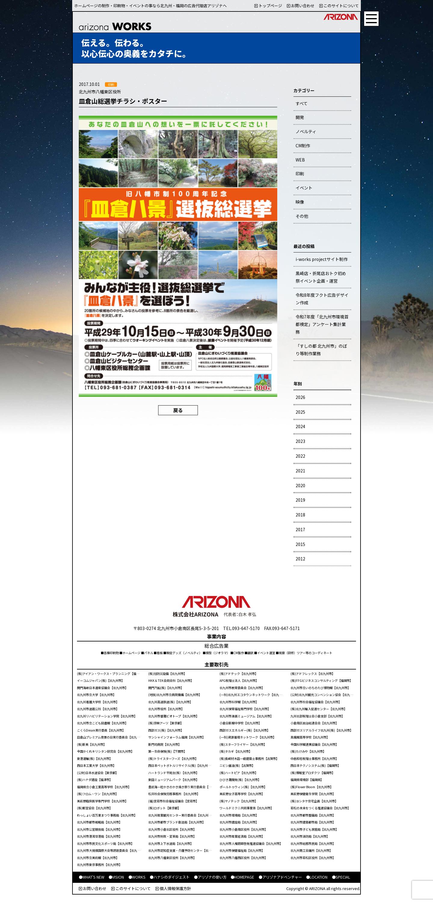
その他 (302, 216)
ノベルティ (306, 131)
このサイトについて (339, 5)
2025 (300, 412)
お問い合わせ (301, 5)
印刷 (300, 174)
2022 (300, 456)
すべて (302, 103)
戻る (178, 410)
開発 (300, 117)
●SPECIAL (341, 877)
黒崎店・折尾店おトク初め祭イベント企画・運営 (321, 277)
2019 (300, 500)
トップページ (268, 5)
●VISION (116, 877)
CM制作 (303, 146)
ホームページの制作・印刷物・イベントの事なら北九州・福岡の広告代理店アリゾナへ (150, 5)
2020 (300, 485)
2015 (300, 544)
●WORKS (137, 877)
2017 (300, 529)
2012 (300, 559)
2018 (300, 515)
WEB (300, 160)
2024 (300, 426)
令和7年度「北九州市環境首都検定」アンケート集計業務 (322, 324)
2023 (300, 441)
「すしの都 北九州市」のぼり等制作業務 (321, 349)
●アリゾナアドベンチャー (280, 877)
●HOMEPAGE (242, 877)
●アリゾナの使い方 (210, 877)
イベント (304, 188)
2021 (300, 471)
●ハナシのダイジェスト (169, 877)
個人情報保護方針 (173, 888)
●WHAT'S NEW (91, 877)
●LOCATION (316, 877)
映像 (300, 202)
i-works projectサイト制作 (322, 259)
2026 (300, 397)
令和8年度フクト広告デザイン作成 (322, 299)
